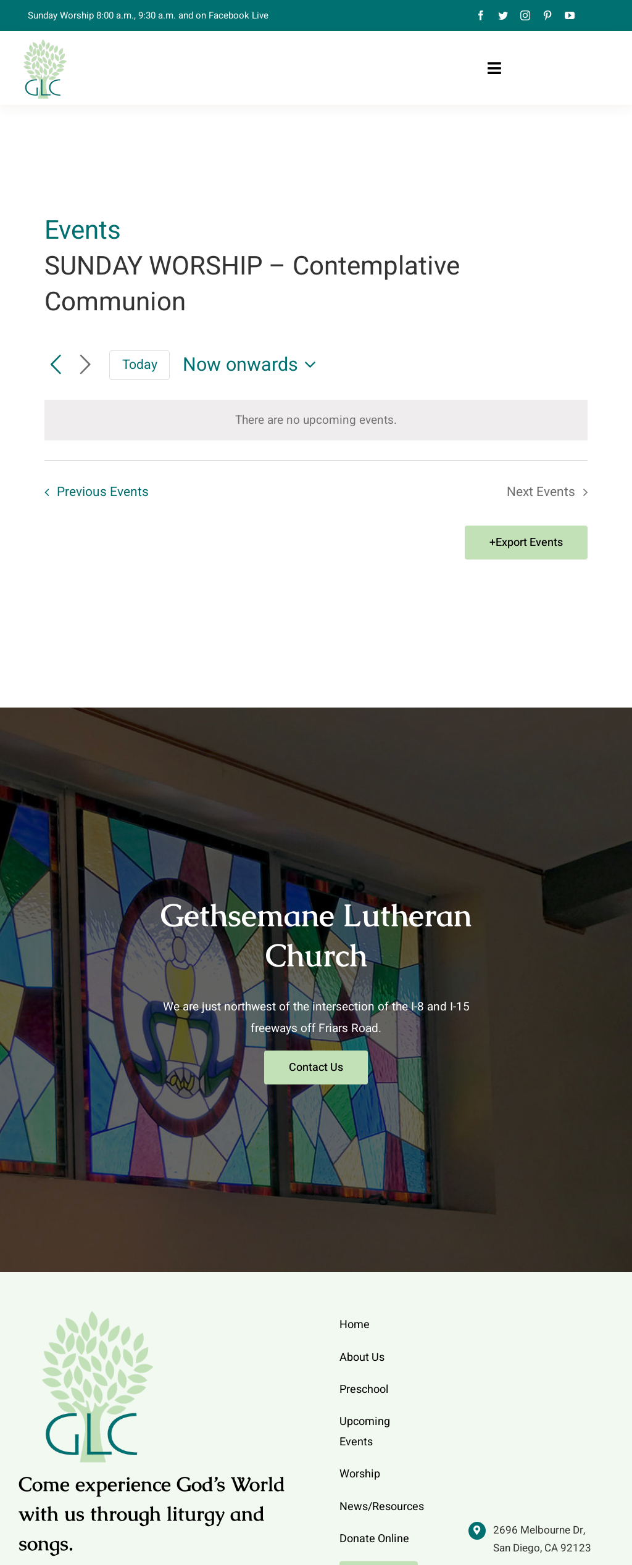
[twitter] (503, 15)
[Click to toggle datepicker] (253, 365)
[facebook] (481, 15)
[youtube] (570, 15)
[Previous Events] (55, 365)
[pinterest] (547, 15)
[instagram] (525, 15)
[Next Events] (85, 365)
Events (82, 231)
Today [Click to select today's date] (139, 364)
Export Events (529, 542)
